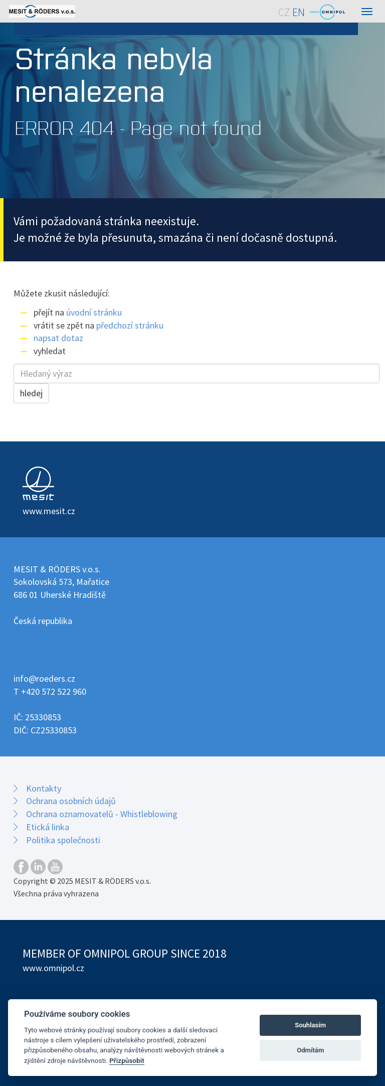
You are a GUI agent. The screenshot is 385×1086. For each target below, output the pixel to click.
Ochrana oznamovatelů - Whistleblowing (101, 814)
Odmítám (310, 1050)
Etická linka (47, 827)
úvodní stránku (94, 312)
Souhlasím (310, 1025)
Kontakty (43, 788)
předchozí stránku (129, 325)
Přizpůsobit (126, 1060)
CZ (284, 12)
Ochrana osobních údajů (71, 801)
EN (298, 12)
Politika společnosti (63, 840)
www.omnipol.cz (53, 968)
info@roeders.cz (44, 678)
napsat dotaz (58, 338)
